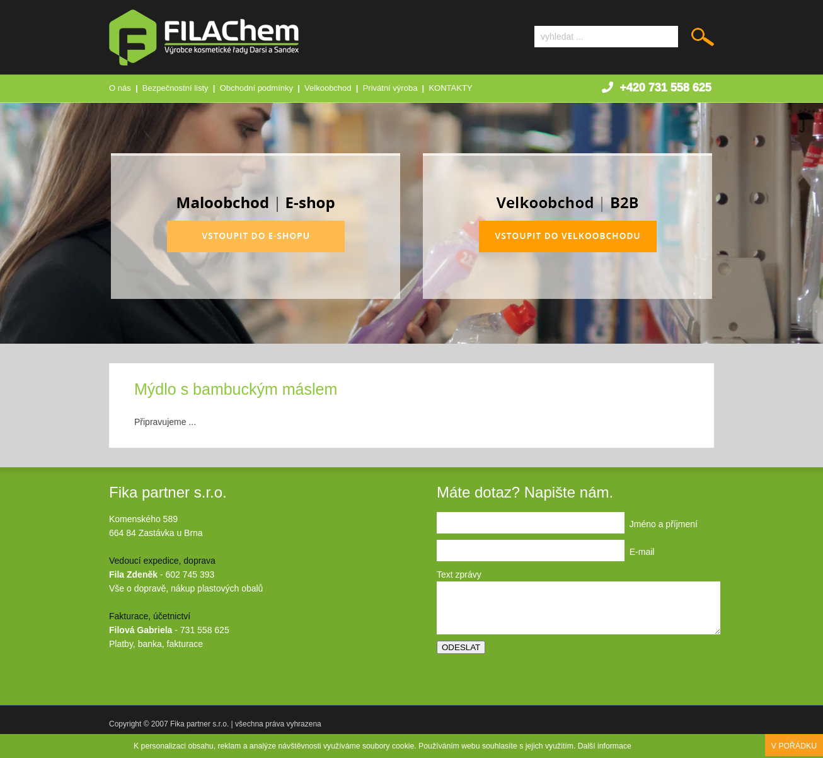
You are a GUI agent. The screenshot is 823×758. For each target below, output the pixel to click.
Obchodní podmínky (256, 88)
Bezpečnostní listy (175, 88)
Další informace (604, 746)
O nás (120, 88)
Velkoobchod (327, 88)
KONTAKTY (450, 88)
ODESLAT (461, 647)
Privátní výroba (390, 88)
